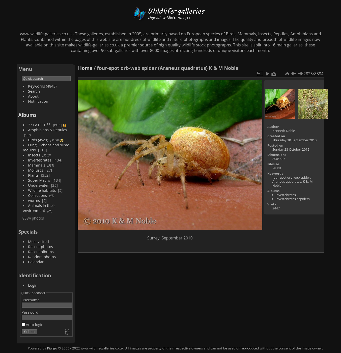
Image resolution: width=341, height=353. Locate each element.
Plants (33, 175)
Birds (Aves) (38, 139)
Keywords (36, 86)
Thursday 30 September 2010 (294, 140)
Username (31, 299)
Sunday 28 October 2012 (290, 149)
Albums (27, 115)
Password (30, 312)
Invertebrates (39, 159)
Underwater (38, 185)
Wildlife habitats (42, 190)
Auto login (32, 324)
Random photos (42, 256)
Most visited (38, 241)
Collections (37, 195)
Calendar (36, 261)
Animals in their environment (39, 208)
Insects (34, 154)
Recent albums (40, 251)
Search (34, 91)
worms (34, 200)
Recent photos (40, 246)
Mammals (36, 165)
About (33, 96)
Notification (38, 101)
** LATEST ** (39, 124)
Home (85, 68)
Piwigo (52, 348)
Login (32, 285)
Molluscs (35, 170)
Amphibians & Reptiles (47, 129)
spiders (304, 199)
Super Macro (39, 180)
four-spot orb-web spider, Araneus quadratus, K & (291, 179)
